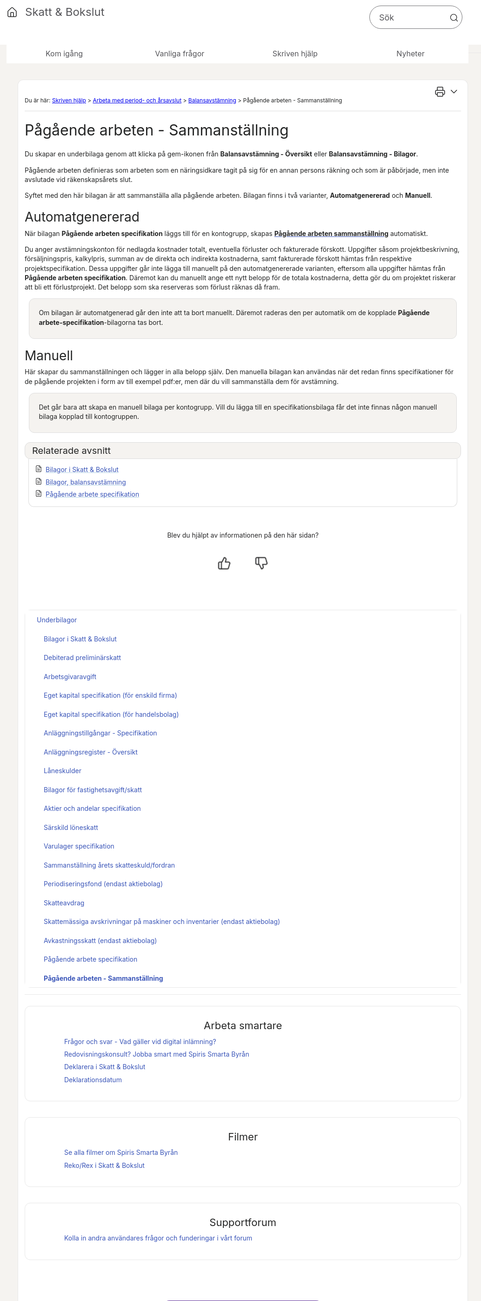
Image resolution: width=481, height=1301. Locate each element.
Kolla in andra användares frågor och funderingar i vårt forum (158, 1238)
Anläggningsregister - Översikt (91, 752)
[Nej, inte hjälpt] (261, 563)
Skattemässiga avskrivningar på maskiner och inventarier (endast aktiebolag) (162, 921)
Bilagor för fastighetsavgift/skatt (93, 790)
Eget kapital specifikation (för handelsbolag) (111, 714)
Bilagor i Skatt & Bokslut (82, 469)
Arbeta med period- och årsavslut (137, 100)
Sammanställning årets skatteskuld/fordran (109, 865)
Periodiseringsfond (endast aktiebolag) (103, 884)
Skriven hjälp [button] (295, 53)
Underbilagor (57, 620)
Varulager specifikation (79, 846)
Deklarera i (104, 1067)
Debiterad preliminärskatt (82, 657)
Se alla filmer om (121, 1152)
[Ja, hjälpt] (224, 563)
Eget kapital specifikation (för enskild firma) (110, 695)
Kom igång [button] (64, 53)
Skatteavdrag (64, 903)
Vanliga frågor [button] (179, 53)
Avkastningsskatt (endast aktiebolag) (100, 940)
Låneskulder (62, 771)
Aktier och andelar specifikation (92, 808)
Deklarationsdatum (93, 1080)
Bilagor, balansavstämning (86, 482)
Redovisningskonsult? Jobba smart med (156, 1054)
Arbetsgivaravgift (70, 677)
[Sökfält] (415, 17)
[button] (454, 17)
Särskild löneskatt (71, 827)
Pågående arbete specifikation (92, 494)
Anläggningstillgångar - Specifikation (100, 733)
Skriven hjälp (69, 100)
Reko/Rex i (104, 1165)
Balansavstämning (212, 100)
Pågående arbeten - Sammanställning (103, 978)
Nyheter (410, 53)
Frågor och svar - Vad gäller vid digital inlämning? (140, 1041)
